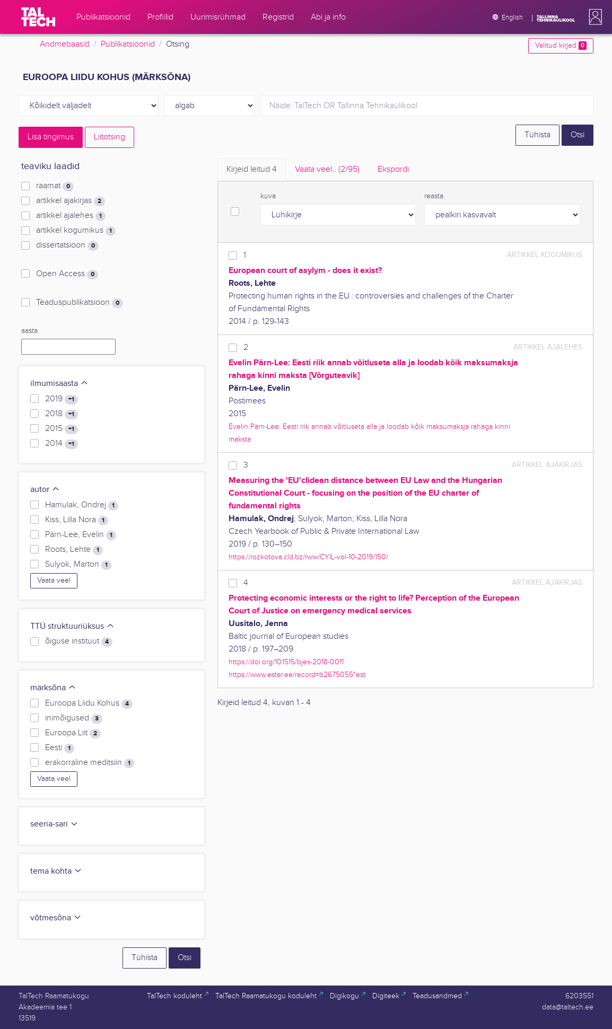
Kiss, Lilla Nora (76, 520)
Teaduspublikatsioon (79, 302)
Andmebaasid (65, 44)
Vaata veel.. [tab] (327, 169)
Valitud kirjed (561, 45)
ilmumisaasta (59, 384)
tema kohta (56, 871)
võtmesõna (56, 918)
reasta (433, 196)
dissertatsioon (67, 245)
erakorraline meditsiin (89, 763)
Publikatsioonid (128, 44)
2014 (61, 443)
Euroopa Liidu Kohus (89, 703)
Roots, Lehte (74, 549)
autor (45, 490)
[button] (593, 17)
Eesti (59, 748)
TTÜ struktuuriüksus (72, 626)
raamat (55, 186)
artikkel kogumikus (76, 230)
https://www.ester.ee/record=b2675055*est (297, 674)
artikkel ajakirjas (70, 201)
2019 (61, 399)
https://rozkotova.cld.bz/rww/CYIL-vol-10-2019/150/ (308, 556)
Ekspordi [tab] (393, 169)
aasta (29, 331)
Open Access (67, 274)
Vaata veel (54, 580)
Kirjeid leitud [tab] (251, 169)
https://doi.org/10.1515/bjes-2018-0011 (286, 661)
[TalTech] (38, 17)
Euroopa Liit (73, 733)
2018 (61, 414)
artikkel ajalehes (71, 215)
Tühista (537, 135)
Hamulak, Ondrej (81, 505)
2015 (61, 429)
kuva (268, 196)
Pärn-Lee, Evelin (80, 535)
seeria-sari (54, 824)
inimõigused (73, 718)
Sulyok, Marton (78, 564)
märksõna (53, 688)
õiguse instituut (78, 641)
